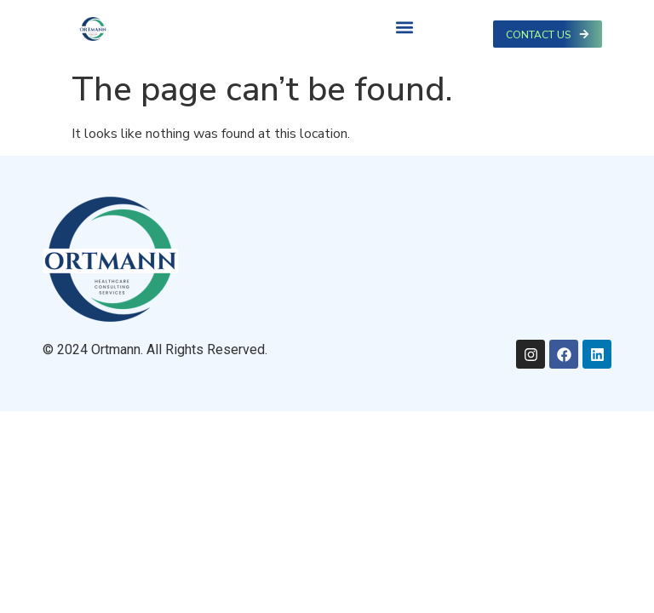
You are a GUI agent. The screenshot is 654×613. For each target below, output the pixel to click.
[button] (404, 27)
